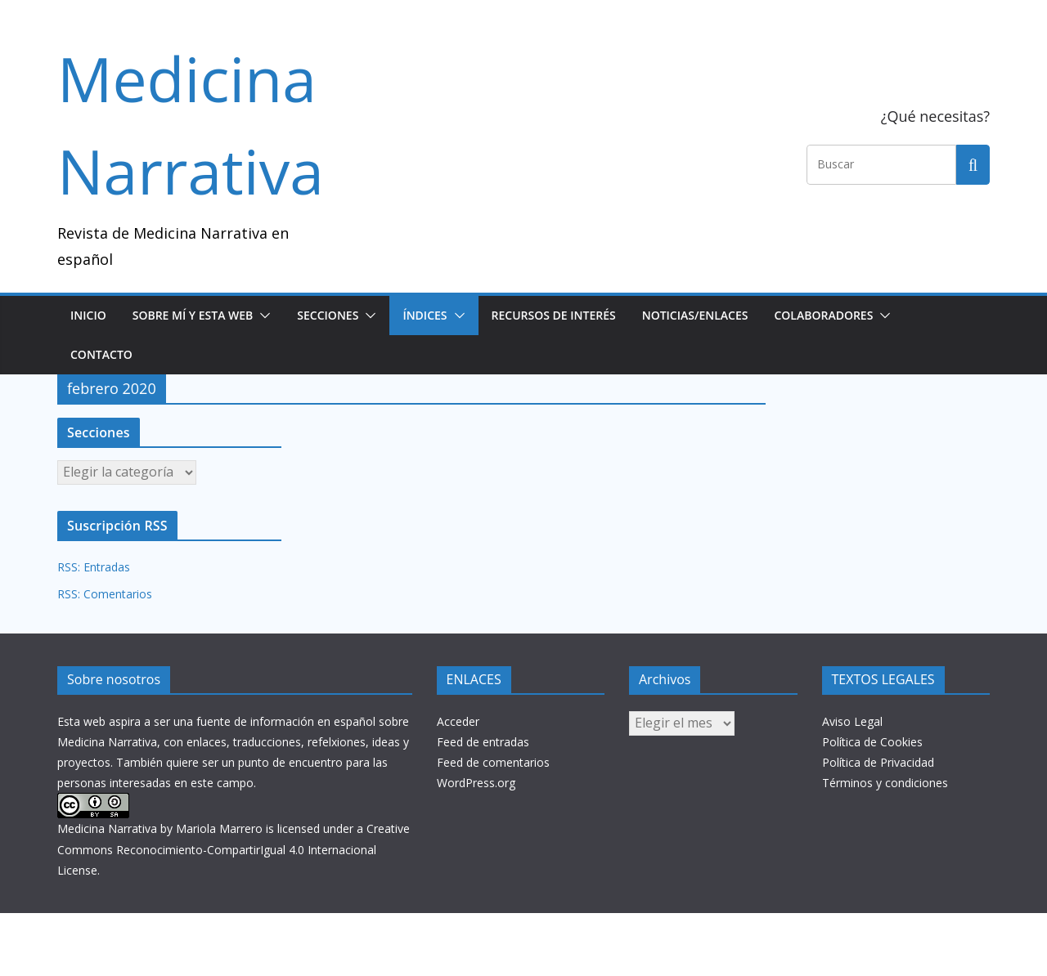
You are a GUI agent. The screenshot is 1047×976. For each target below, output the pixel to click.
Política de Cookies (872, 742)
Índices (424, 315)
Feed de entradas (483, 742)
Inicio (88, 315)
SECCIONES (327, 315)
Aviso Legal (852, 721)
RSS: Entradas (93, 567)
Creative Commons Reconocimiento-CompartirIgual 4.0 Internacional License (233, 849)
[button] (262, 315)
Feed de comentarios (493, 762)
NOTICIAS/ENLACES (695, 315)
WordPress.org (476, 782)
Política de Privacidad (878, 762)
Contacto (101, 354)
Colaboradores (823, 315)
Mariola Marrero (219, 828)
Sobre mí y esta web (193, 315)
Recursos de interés (554, 315)
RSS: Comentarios (104, 594)
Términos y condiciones (885, 782)
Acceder (458, 721)
